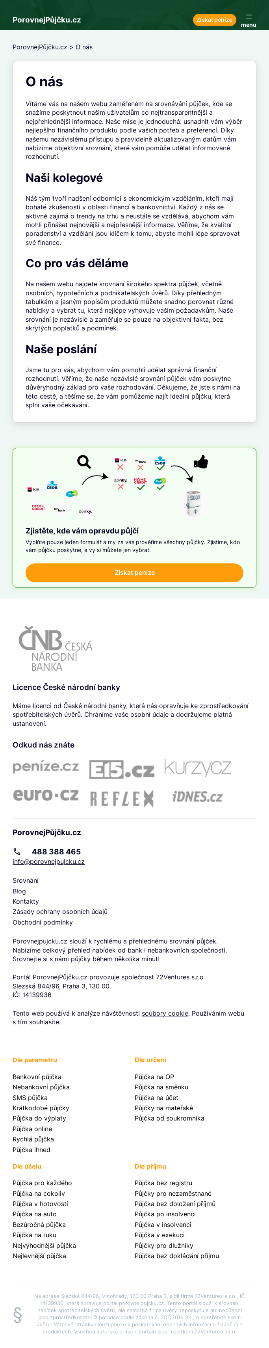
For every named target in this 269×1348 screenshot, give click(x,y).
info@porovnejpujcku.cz (49, 861)
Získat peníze (214, 20)
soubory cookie (165, 1013)
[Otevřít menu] (248, 20)
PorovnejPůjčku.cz (47, 19)
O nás (84, 47)
